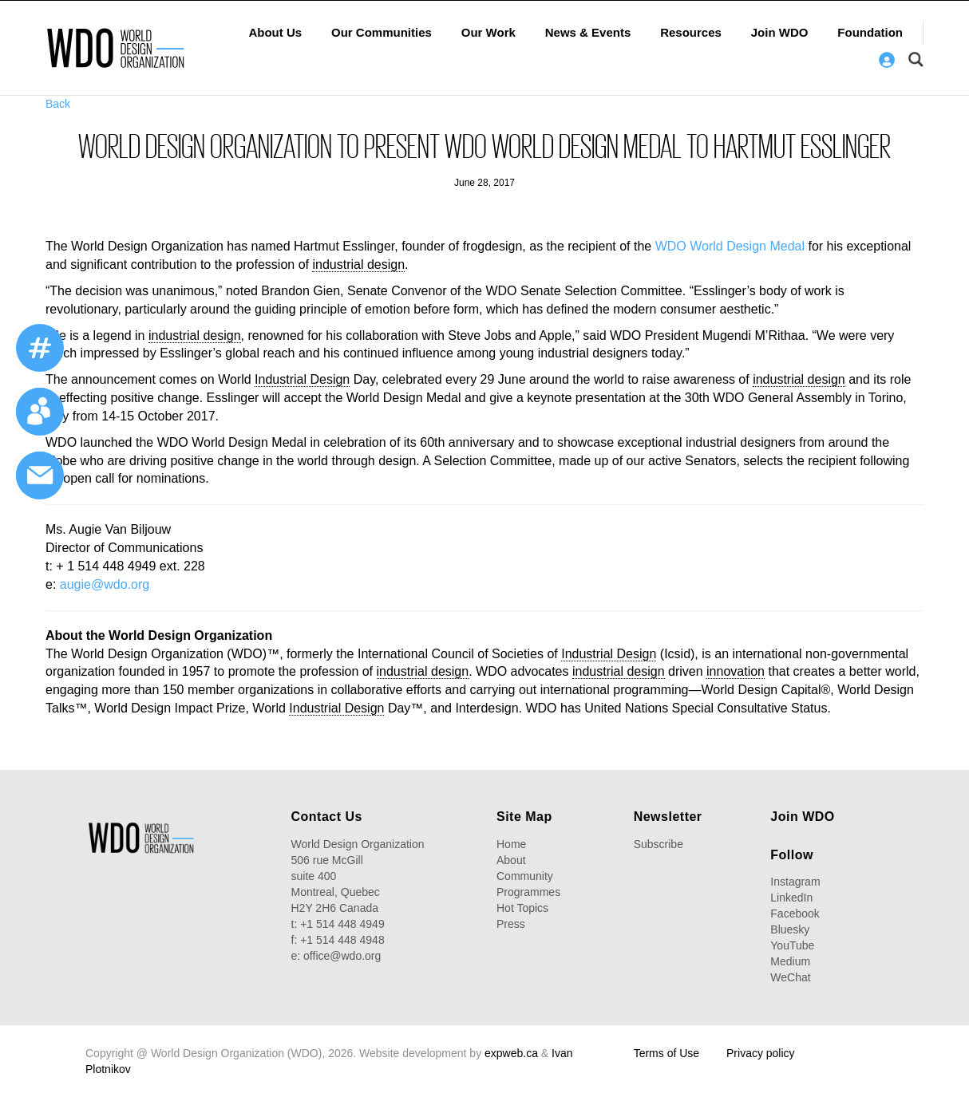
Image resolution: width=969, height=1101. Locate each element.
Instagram (795, 881)
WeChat (790, 977)
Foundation (870, 32)
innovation (735, 671)
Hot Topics (522, 908)
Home (511, 844)
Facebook (794, 913)
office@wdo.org (342, 955)
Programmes (528, 892)
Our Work (488, 32)
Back (57, 103)
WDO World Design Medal (730, 246)
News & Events (588, 32)
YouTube (792, 945)
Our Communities (381, 32)
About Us (275, 32)
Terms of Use (666, 1053)
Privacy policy (760, 1053)
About (511, 860)
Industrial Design (302, 379)
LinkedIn (791, 897)
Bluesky (789, 929)
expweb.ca (511, 1053)
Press (510, 923)
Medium (790, 961)
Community (524, 876)
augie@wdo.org (104, 584)
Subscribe (658, 844)
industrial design (358, 264)
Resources (691, 32)
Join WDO (780, 32)
